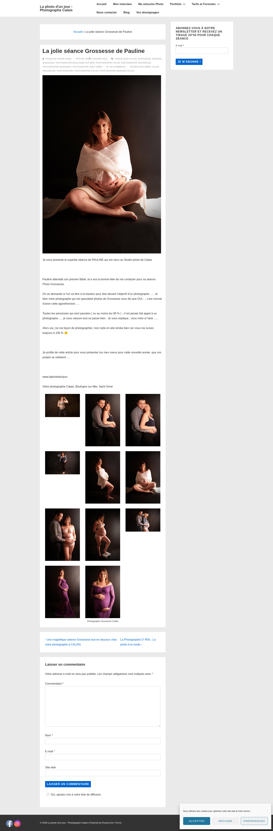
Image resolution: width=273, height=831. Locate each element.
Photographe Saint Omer (87, 67)
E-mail (49, 751)
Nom (48, 735)
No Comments (118, 67)
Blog (126, 12)
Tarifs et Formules (206, 4)
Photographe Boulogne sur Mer (75, 63)
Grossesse (144, 59)
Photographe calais (86, 71)
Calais (133, 59)
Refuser (225, 821)
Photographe (65, 71)
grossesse (49, 71)
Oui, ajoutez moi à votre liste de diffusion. (74, 794)
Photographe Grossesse (136, 63)
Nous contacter (107, 12)
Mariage (157, 59)
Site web (50, 767)
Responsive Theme (112, 818)
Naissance (48, 63)
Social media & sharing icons (119, 828)
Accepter (197, 821)
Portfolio (178, 4)
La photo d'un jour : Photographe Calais (56, 8)
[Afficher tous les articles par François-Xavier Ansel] (57, 59)
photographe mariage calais (117, 71)
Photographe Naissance (56, 67)
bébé (147, 67)
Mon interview (122, 4)
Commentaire (54, 683)
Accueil (102, 4)
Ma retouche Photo (150, 4)
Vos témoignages (147, 12)
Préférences (254, 821)
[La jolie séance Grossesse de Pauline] (99, 59)
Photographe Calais (108, 63)
